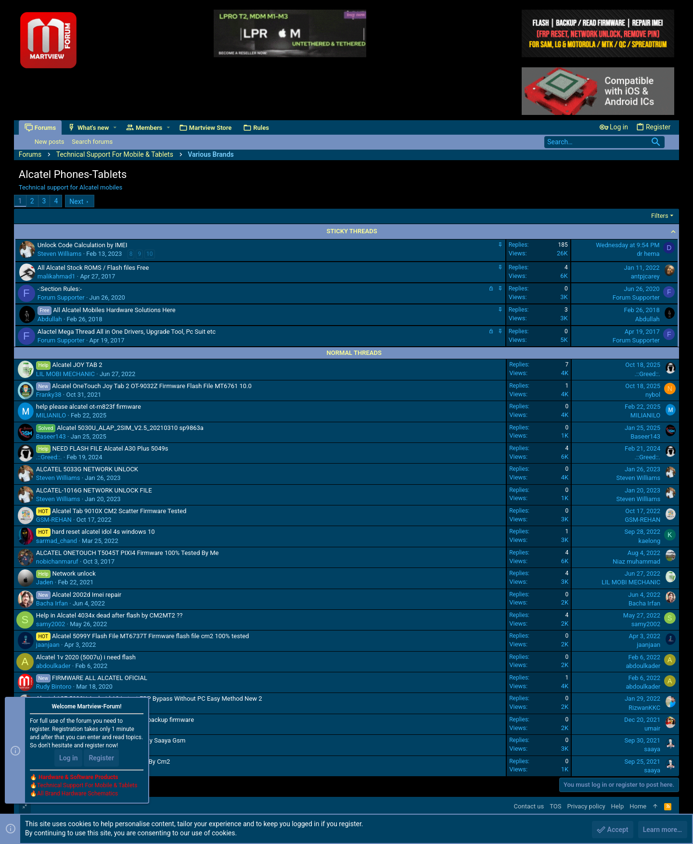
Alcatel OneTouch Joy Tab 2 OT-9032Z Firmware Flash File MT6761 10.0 (152, 386)
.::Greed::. (647, 374)
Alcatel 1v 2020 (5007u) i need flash (86, 657)
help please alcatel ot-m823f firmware (88, 406)
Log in (68, 758)
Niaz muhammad (636, 561)
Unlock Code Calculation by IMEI (83, 245)
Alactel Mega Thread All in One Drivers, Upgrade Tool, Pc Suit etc (127, 331)
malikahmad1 (57, 276)
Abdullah (50, 319)
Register (101, 758)
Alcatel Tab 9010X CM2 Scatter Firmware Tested (119, 511)
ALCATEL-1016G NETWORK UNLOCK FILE (94, 490)
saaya (652, 749)
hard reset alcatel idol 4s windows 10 (103, 531)
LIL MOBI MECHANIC (65, 374)
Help (617, 806)
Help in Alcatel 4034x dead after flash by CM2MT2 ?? (109, 615)
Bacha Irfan (52, 603)
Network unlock (74, 573)
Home (637, 806)
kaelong (650, 540)
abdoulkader (53, 665)
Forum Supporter (61, 297)
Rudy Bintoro (54, 686)
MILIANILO (51, 415)
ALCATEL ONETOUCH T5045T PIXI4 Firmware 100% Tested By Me (127, 552)
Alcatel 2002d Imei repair (86, 594)
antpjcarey (645, 276)
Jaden (44, 582)
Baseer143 (51, 436)
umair (652, 728)
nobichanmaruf (57, 561)
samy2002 (50, 624)
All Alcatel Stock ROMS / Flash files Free (93, 267)
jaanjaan (48, 644)
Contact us (529, 806)
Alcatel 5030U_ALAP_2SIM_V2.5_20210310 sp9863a (130, 427)
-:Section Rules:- (60, 288)
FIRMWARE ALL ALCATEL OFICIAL (99, 677)
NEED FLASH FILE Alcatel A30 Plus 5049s (110, 448)
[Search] (604, 142)
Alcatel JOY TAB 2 (77, 364)
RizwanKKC (644, 707)
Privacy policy (586, 806)
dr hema (648, 253)
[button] (115, 128)
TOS (555, 806)
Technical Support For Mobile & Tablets (87, 785)
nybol (652, 394)
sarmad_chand (56, 540)
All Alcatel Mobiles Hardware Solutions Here (114, 310)
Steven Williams (60, 253)
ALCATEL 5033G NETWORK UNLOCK (87, 469)
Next (76, 201)
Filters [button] (659, 215)
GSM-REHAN (54, 519)
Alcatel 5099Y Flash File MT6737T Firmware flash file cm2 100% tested (150, 636)
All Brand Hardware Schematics (77, 794)
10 (149, 254)
